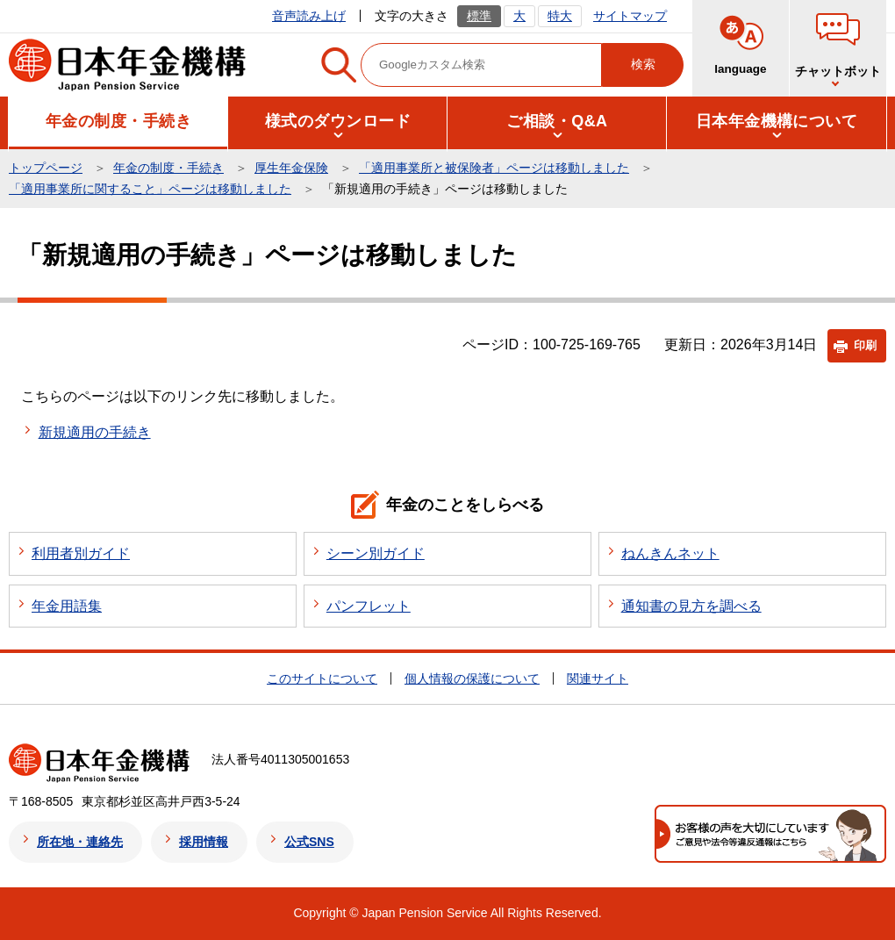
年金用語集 (67, 606)
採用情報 (203, 842)
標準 (479, 16)
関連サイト (597, 678)
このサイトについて (322, 678)
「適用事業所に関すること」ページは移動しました (150, 189)
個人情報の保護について (472, 678)
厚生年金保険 (291, 168)
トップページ (45, 168)
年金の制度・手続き (168, 168)
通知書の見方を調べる (691, 606)
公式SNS (309, 842)
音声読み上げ (309, 16)
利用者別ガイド (81, 553)
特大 (560, 16)
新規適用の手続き (95, 432)
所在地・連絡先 (80, 842)
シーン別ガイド (375, 553)
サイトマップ (630, 16)
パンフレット (368, 606)
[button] (118, 122)
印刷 (865, 345)
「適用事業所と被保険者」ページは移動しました (494, 168)
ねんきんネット (670, 553)
